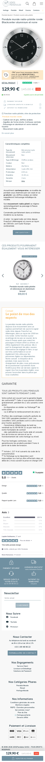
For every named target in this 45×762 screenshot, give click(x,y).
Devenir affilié (22, 717)
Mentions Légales (22, 705)
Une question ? (22, 232)
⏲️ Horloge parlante (22, 715)
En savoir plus (8, 133)
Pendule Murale (7, 15)
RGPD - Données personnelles (22, 707)
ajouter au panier (22, 758)
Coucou (28, 10)
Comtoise (36, 10)
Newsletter (11, 593)
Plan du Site (22, 712)
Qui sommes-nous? (22, 710)
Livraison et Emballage (22, 669)
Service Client (22, 666)
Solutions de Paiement (22, 671)
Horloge (6, 10)
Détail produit (8, 83)
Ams (23, 181)
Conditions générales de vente (22, 702)
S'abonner (22, 605)
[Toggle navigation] (41, 3)
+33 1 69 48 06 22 (22, 647)
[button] (41, 10)
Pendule (14, 10)
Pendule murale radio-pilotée (23, 15)
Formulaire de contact (22, 653)
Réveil (21, 10)
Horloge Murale (22, 690)
